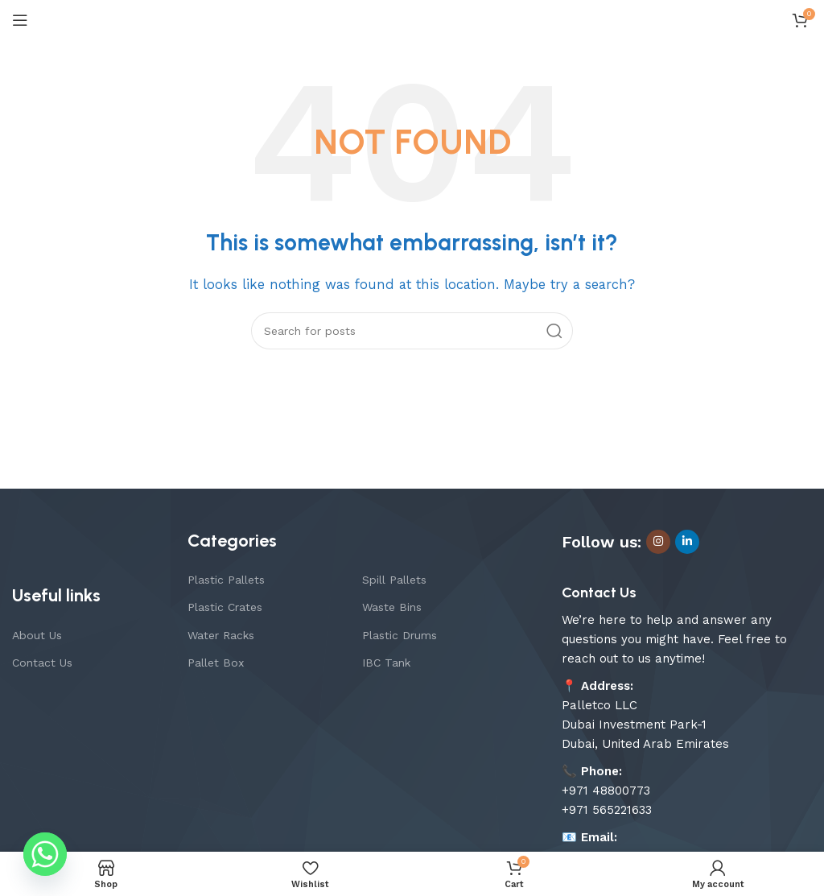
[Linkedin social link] (687, 542)
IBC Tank (386, 662)
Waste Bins (392, 607)
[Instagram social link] (658, 542)
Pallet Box (215, 662)
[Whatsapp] (45, 854)
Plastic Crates (224, 607)
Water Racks (220, 635)
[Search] (412, 330)
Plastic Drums (399, 635)
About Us (37, 635)
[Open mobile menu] (20, 20)
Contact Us (42, 662)
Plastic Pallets (226, 579)
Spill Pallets (394, 579)
